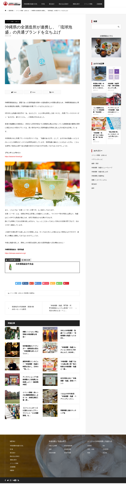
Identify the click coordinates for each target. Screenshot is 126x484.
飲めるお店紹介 (64, 4)
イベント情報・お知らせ (12, 22)
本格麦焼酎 (67, 450)
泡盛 (50, 450)
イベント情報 (88, 4)
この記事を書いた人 (13, 261)
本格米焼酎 (52, 453)
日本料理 (105, 450)
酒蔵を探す (76, 4)
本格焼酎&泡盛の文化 (30, 4)
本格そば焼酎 (53, 446)
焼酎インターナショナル (99, 181)
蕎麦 (88, 453)
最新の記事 (27, 261)
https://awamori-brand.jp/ (13, 157)
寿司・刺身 (90, 450)
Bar (104, 446)
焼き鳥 (105, 453)
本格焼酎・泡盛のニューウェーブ (102, 168)
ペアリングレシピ (97, 160)
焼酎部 (12, 471)
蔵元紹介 (52, 4)
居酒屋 (89, 446)
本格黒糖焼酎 (68, 446)
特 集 (43, 4)
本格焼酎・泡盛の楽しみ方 (100, 172)
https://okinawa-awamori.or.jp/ (15, 254)
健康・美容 (95, 164)
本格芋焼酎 (67, 453)
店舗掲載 (99, 4)
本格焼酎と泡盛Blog (29, 294)
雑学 (93, 189)
